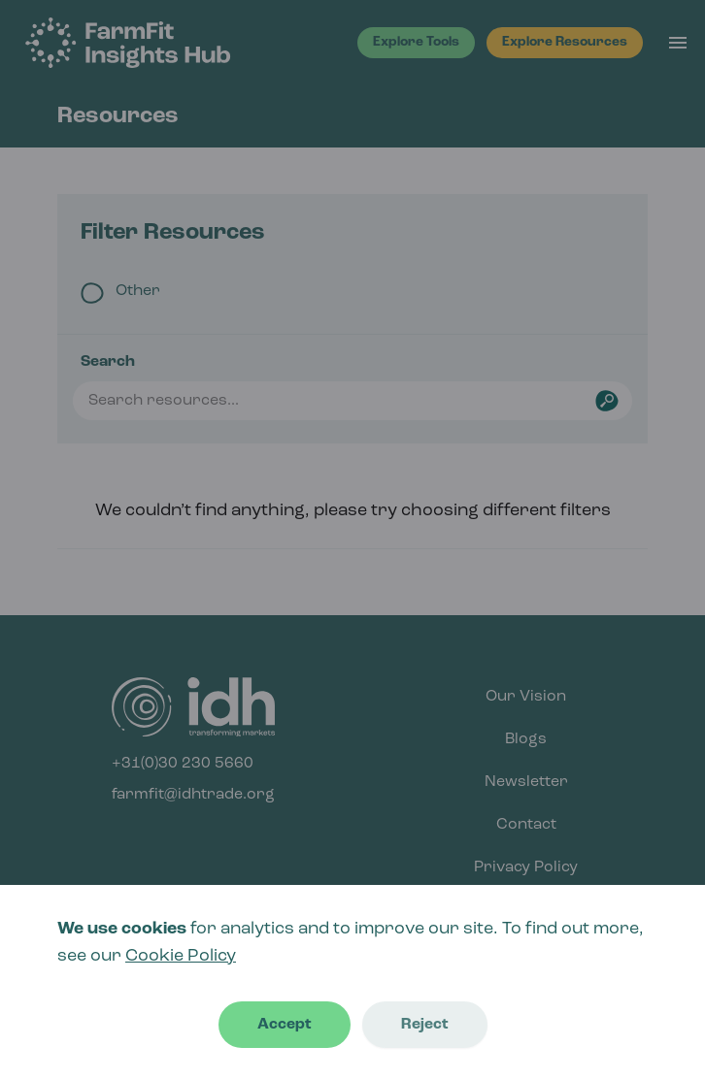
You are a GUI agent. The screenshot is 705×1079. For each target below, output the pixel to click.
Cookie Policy (180, 956)
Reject (425, 1024)
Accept (284, 1024)
